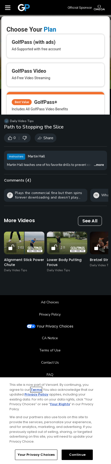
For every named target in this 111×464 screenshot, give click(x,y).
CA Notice (50, 338)
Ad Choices (50, 302)
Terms (36, 389)
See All (90, 221)
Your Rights (60, 404)
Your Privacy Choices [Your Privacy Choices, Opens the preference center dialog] (36, 454)
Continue (77, 454)
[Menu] (7, 7)
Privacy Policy (50, 314)
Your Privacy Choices (55, 326)
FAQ (50, 374)
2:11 (63, 247)
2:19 (106, 247)
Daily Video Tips (22, 121)
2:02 (21, 247)
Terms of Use (50, 350)
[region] (55, 420)
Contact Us (50, 362)
